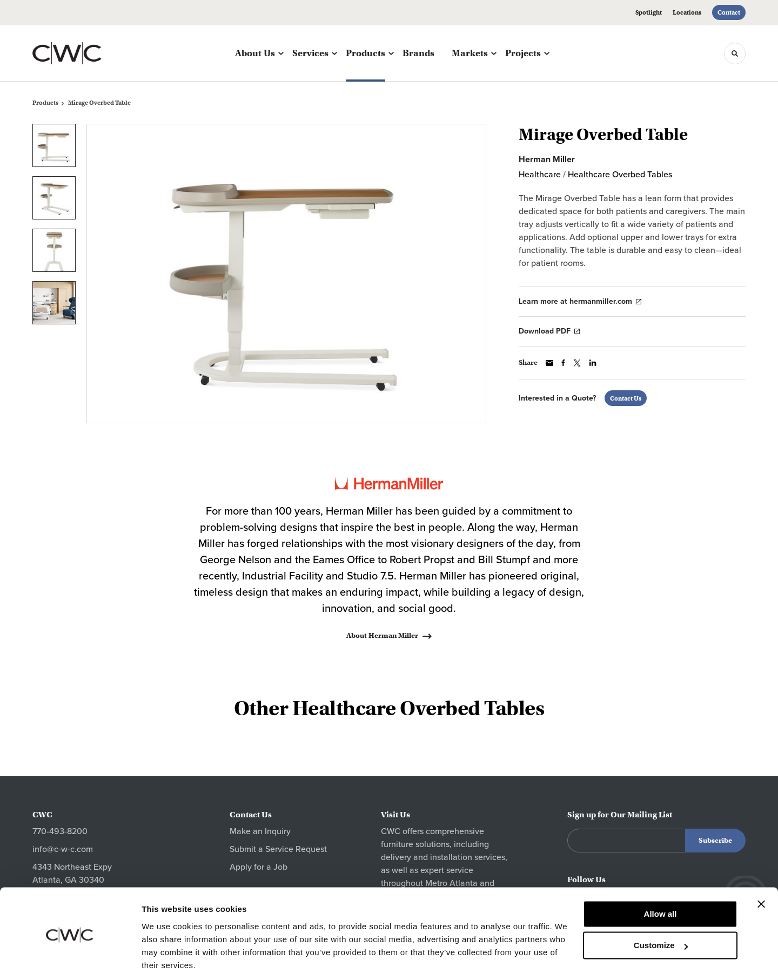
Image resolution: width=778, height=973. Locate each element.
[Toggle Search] (735, 53)
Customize (661, 902)
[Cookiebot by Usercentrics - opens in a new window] (70, 952)
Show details (167, 951)
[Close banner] (761, 860)
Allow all (660, 870)
